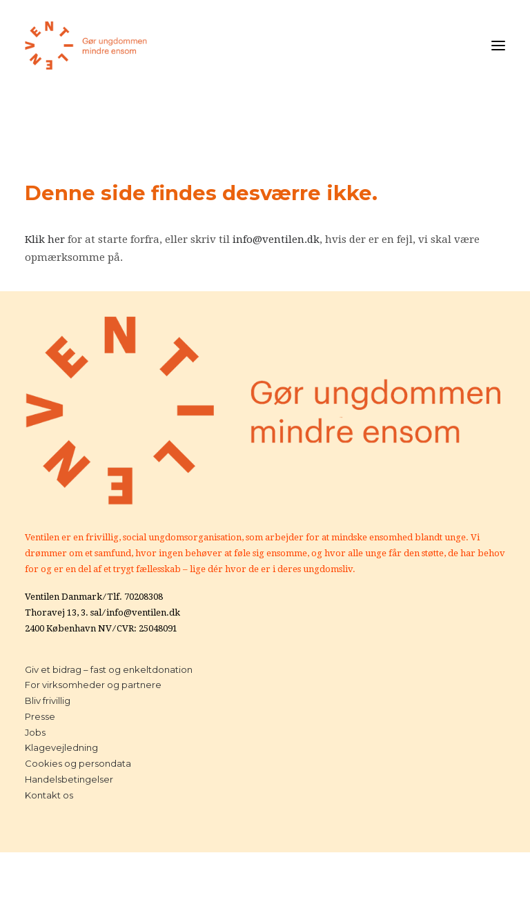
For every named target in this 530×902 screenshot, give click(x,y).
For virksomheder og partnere (93, 684)
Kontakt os (49, 795)
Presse (40, 716)
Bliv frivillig (47, 700)
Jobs (35, 732)
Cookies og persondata (78, 763)
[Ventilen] (86, 45)
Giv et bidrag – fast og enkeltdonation (109, 669)
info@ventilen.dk (276, 239)
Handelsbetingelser (69, 779)
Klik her (45, 239)
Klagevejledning (61, 747)
